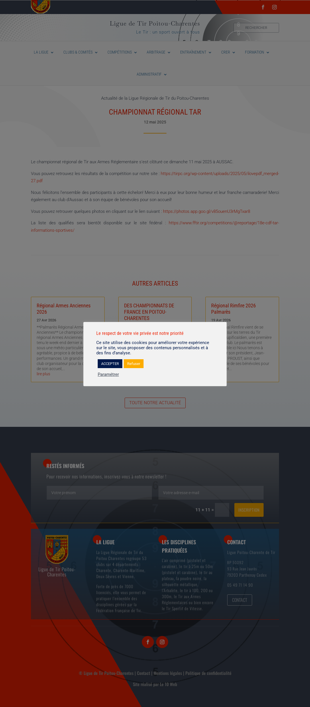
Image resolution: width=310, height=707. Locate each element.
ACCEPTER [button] (110, 364)
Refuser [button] (133, 364)
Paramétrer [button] (108, 374)
